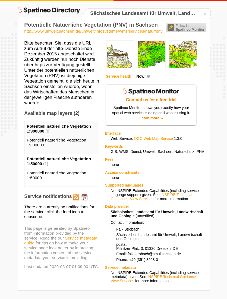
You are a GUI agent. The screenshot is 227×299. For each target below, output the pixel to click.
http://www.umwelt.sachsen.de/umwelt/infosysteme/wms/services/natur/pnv (93, 31)
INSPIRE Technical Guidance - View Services (151, 197)
